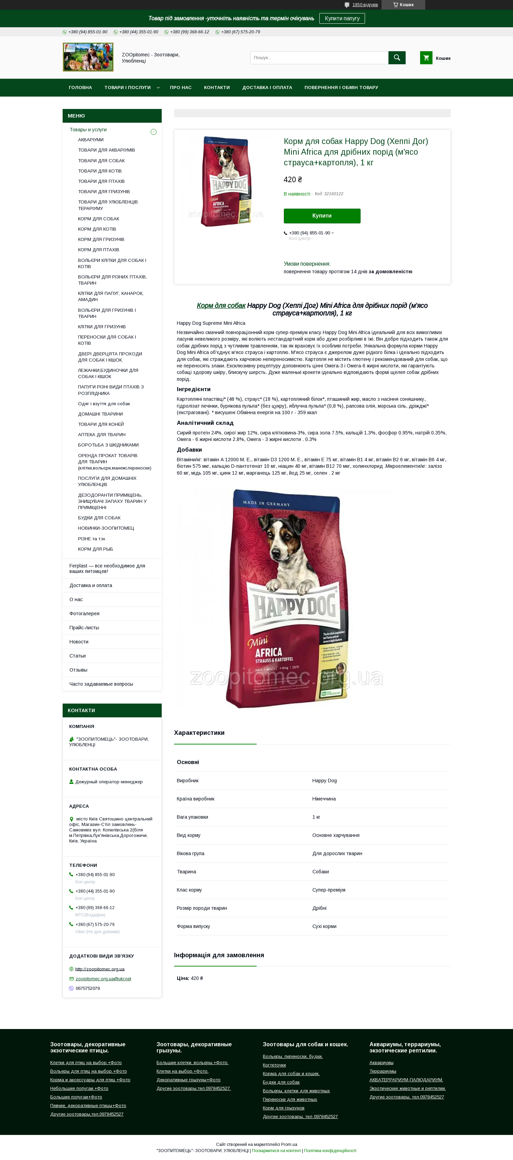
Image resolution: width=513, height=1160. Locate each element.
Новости (79, 641)
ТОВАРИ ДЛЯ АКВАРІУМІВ (106, 150)
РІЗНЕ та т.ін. (92, 538)
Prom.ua (289, 1144)
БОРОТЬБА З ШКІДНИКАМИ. (109, 445)
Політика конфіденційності (330, 1150)
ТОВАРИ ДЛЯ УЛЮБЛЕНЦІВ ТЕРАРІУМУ (108, 205)
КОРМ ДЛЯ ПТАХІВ (98, 249)
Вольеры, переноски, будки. (293, 1056)
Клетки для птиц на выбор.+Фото (86, 1062)
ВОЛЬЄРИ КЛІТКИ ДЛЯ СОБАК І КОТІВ (112, 263)
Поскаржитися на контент (276, 1150)
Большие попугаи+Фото (76, 1097)
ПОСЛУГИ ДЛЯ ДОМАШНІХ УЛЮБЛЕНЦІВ (107, 481)
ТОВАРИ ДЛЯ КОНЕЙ (101, 424)
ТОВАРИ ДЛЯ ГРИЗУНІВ (104, 191)
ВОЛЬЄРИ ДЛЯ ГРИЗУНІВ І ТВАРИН (107, 313)
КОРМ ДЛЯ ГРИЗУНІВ (101, 239)
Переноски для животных (290, 1099)
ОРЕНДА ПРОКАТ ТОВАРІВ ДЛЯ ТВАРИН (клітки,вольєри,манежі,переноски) (114, 462)
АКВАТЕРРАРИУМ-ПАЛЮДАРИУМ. (406, 1079)
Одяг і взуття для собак (104, 403)
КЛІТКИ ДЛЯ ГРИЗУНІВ (102, 326)
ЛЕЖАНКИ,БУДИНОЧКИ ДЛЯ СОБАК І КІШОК (108, 373)
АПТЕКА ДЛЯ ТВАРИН (102, 434)
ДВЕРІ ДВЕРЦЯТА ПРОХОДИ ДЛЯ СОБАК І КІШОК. (110, 357)
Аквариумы (382, 1062)
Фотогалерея (84, 613)
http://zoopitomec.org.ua (100, 968)
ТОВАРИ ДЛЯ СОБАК (101, 160)
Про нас (181, 87)
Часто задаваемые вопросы (101, 684)
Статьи (78, 656)
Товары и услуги (88, 129)
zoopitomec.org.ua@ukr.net (103, 978)
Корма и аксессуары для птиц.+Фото (90, 1079)
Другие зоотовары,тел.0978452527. (194, 1088)
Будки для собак (281, 1082)
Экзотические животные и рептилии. (408, 1088)
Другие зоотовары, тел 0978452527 (300, 1116)
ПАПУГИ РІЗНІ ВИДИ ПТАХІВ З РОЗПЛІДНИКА (111, 390)
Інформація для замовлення (108, 105)
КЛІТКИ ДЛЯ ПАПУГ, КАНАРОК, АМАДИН (110, 296)
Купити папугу (342, 18)
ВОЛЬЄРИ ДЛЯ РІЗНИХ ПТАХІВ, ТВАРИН (112, 280)
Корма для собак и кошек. (291, 1073)
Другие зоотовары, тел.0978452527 (407, 1097)
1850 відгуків (365, 4)
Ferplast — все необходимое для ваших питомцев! (107, 568)
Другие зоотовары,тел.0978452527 (87, 1114)
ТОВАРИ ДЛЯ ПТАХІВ (101, 181)
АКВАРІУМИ (91, 139)
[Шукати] (397, 57)
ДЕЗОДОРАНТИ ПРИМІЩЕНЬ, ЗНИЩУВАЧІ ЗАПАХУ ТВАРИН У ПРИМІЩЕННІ (112, 501)
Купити (322, 216)
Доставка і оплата (267, 87)
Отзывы (78, 670)
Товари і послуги (127, 87)
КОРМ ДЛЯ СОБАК (98, 218)
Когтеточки (274, 1065)
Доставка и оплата (91, 585)
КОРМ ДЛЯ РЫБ (95, 549)
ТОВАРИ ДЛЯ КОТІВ (100, 171)
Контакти (217, 87)
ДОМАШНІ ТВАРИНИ (100, 414)
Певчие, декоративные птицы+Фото (88, 1105)
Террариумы (383, 1071)
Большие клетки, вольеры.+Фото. (192, 1062)
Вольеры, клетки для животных (296, 1090)
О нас (76, 599)
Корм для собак (221, 305)
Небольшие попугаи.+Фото (79, 1088)
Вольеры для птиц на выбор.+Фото (88, 1071)
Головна (80, 87)
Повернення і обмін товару (341, 87)
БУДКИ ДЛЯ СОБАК (99, 517)
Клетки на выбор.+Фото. (183, 1071)
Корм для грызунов (283, 1108)
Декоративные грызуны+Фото (189, 1079)
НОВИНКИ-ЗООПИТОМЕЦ (106, 528)
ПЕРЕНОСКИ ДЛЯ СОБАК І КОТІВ (107, 340)
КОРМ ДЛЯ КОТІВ (97, 229)
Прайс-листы (84, 627)
